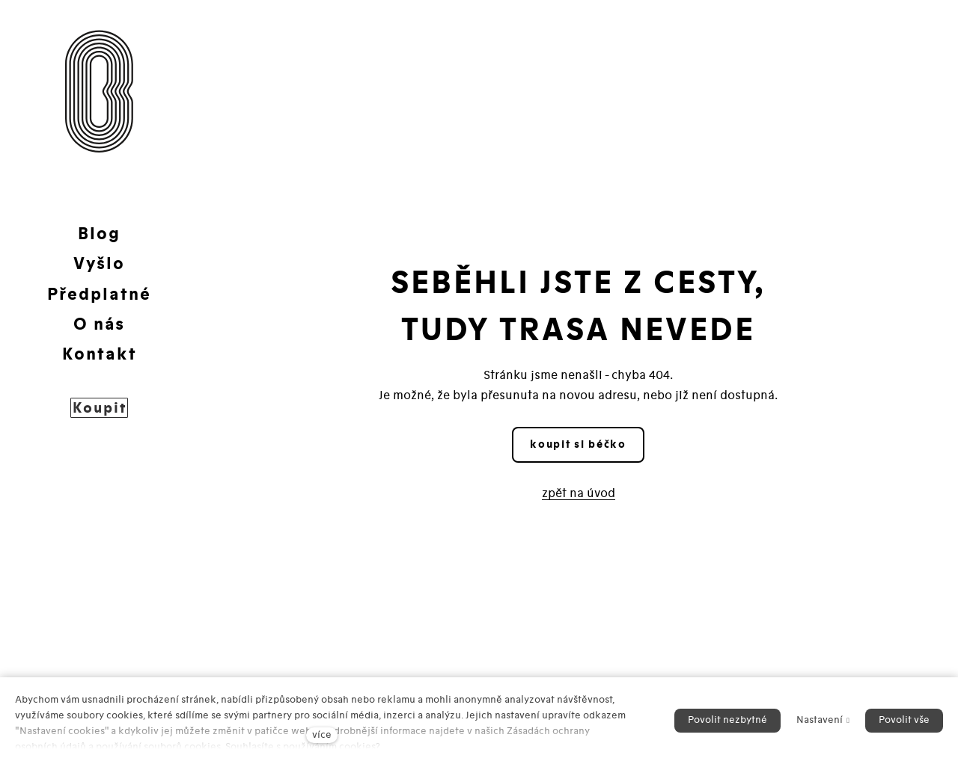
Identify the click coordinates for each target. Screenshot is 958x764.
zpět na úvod (578, 493)
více (322, 735)
